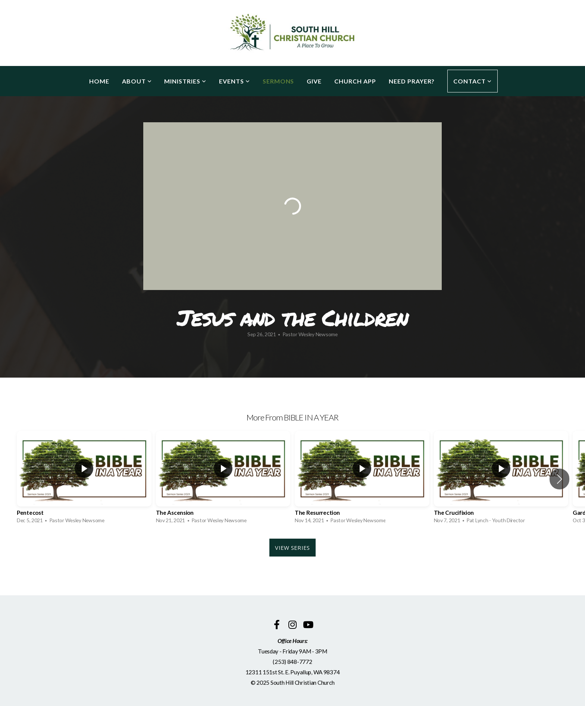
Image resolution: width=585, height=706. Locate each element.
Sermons (278, 81)
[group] (84, 479)
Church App (355, 81)
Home (99, 81)
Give (314, 81)
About (137, 81)
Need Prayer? (412, 81)
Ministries (185, 81)
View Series (292, 547)
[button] (559, 479)
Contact (472, 81)
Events (234, 81)
